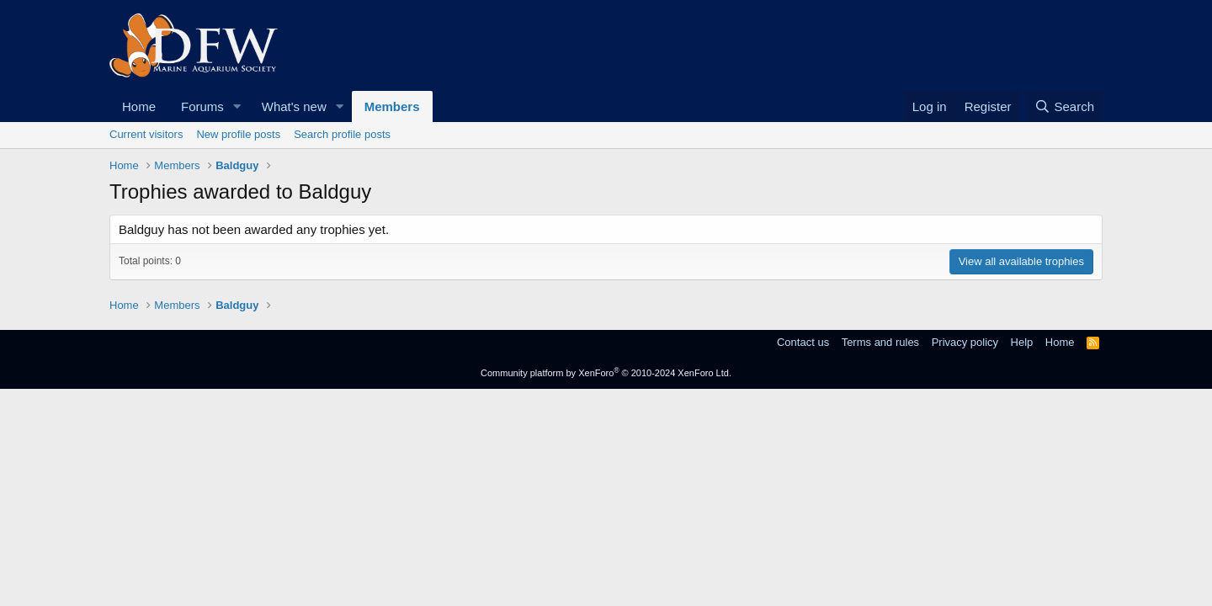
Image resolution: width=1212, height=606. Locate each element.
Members (392, 106)
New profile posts (238, 134)
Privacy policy (965, 342)
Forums (202, 106)
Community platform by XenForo (606, 373)
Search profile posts (342, 134)
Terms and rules (880, 342)
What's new (294, 106)
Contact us (803, 342)
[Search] (1064, 106)
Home (139, 106)
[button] (237, 106)
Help (1022, 342)
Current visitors (146, 134)
